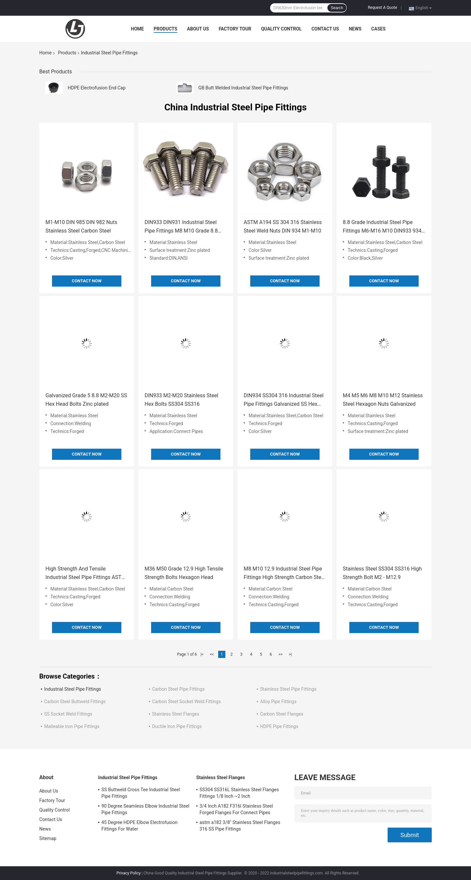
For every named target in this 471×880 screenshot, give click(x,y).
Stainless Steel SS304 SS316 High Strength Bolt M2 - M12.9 (382, 573)
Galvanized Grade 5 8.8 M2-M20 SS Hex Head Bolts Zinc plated (86, 399)
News (355, 28)
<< (212, 654)
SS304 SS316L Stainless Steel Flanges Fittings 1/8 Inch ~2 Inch (239, 793)
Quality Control (281, 28)
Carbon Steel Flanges (281, 714)
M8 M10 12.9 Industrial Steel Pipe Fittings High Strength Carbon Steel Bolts (284, 574)
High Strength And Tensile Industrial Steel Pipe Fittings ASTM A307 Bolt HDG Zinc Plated (85, 574)
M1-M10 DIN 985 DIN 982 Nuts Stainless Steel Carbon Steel (81, 226)
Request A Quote (382, 7)
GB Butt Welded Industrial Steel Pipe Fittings (243, 87)
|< (202, 654)
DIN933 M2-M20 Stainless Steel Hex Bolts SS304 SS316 (181, 399)
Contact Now (86, 280)
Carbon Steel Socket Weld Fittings (186, 701)
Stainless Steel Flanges (175, 714)
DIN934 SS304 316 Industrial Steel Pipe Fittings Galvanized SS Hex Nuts (283, 400)
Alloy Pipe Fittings (278, 701)
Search (337, 8)
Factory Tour (235, 28)
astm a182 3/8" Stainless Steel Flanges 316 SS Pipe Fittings (240, 826)
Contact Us (325, 28)
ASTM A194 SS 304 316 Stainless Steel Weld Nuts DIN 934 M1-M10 (283, 226)
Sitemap (47, 838)
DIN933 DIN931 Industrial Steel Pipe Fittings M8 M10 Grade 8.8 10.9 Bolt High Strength (181, 227)
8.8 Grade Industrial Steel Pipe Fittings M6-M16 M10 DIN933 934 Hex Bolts (382, 227)
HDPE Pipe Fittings (279, 726)
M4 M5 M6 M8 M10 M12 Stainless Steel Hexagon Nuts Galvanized (383, 399)
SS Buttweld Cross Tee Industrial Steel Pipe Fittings (140, 793)
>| (290, 654)
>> (280, 654)
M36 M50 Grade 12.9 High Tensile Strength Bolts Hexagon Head (184, 573)
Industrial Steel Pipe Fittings (72, 689)
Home (137, 28)
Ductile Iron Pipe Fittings (177, 726)
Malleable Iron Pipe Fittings (71, 726)
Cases (378, 28)
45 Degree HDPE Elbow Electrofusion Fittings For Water (139, 826)
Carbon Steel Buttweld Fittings (75, 701)
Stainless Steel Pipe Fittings (288, 689)
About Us (198, 28)
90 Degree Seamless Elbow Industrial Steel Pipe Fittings (145, 809)
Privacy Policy (128, 873)
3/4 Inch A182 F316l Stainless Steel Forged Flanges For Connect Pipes (236, 809)
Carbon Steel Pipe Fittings (178, 689)
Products (165, 28)
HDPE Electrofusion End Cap (97, 87)
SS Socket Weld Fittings (68, 714)
